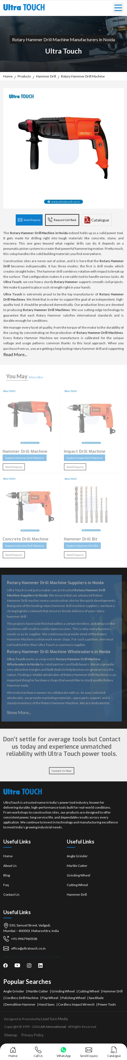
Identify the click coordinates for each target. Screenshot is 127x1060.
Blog (6, 875)
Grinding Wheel (78, 875)
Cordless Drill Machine (21, 998)
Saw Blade (96, 998)
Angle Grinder (77, 856)
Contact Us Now (59, 770)
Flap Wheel (50, 998)
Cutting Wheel (77, 885)
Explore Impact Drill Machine (82, 457)
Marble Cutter (77, 866)
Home (8, 856)
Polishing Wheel (73, 998)
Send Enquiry (29, 220)
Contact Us (11, 894)
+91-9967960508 (20, 939)
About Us (10, 866)
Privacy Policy (32, 1035)
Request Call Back (62, 220)
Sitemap (10, 1035)
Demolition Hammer (20, 1004)
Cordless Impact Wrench (76, 1004)
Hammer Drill (77, 894)
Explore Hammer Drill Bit (80, 545)
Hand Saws (47, 1004)
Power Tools (107, 1004)
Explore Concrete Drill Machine (22, 545)
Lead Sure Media (54, 1019)
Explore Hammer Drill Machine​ (22, 457)
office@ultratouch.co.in (24, 948)
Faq (6, 885)
